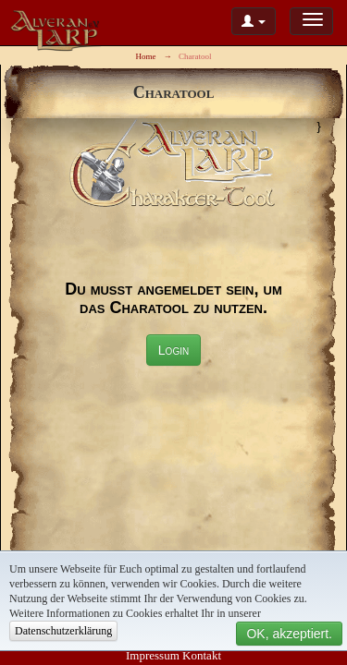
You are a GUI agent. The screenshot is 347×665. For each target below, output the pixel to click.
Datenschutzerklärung (63, 630)
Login (173, 350)
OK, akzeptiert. (289, 633)
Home (145, 56)
